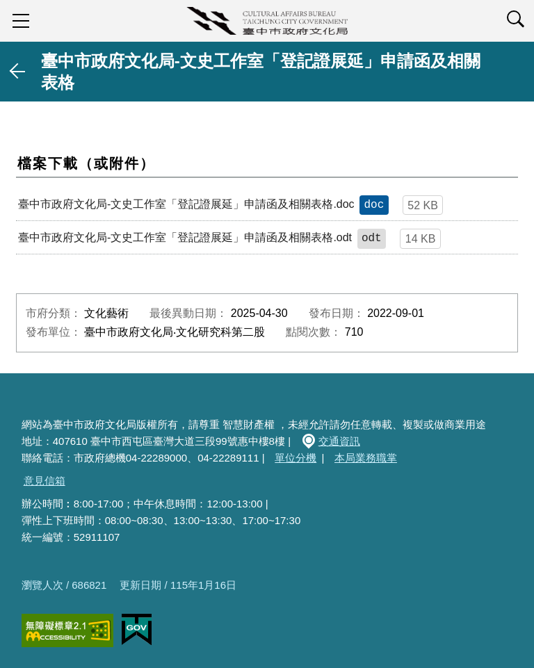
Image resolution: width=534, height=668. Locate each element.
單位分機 (295, 458)
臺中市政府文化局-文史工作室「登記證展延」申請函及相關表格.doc (186, 204)
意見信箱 (44, 481)
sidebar (21, 21)
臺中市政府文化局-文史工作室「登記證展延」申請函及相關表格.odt (185, 237)
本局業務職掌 (365, 458)
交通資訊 (339, 441)
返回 (18, 71)
